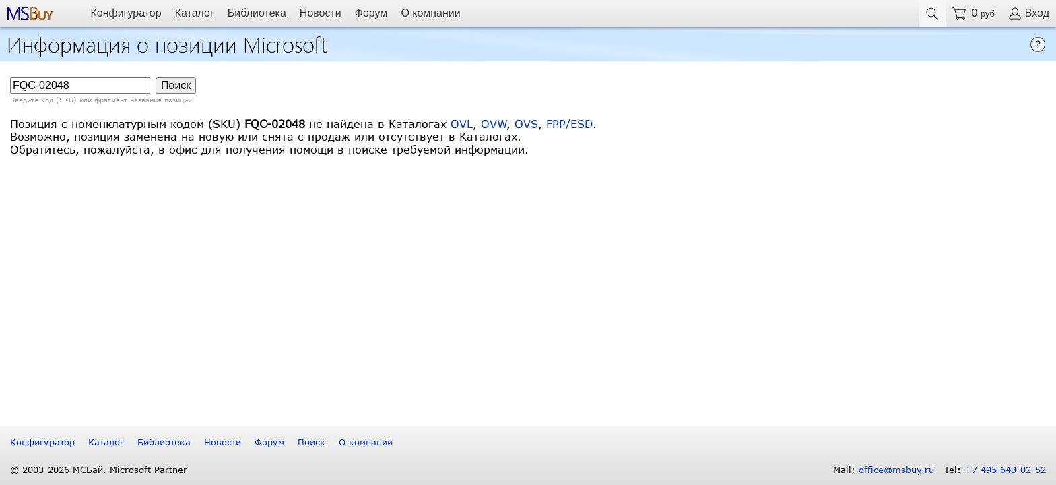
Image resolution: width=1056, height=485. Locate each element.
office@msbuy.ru (896, 469)
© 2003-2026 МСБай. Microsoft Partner (98, 469)
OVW (493, 123)
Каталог (194, 13)
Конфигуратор (125, 13)
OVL (462, 123)
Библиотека (257, 13)
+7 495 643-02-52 (1005, 469)
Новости (320, 13)
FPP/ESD (569, 123)
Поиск (311, 442)
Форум (371, 13)
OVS (526, 123)
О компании (430, 13)
